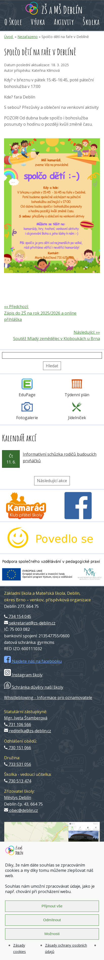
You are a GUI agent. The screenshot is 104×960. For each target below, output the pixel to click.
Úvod (9, 36)
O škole (13, 22)
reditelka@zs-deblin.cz (27, 731)
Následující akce (52, 480)
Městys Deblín (17, 797)
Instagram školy (23, 675)
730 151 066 (17, 747)
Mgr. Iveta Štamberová (25, 718)
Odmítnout (52, 920)
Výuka (38, 22)
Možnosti (51, 934)
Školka (91, 22)
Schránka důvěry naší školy (33, 687)
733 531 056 (17, 764)
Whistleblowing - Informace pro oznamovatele (48, 697)
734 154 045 (17, 616)
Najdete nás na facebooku (33, 661)
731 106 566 (17, 724)
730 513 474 (17, 781)
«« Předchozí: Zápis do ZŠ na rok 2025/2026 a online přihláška (40, 313)
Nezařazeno (27, 36)
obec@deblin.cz (21, 810)
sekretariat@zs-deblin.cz (29, 623)
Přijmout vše (52, 906)
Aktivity (64, 22)
